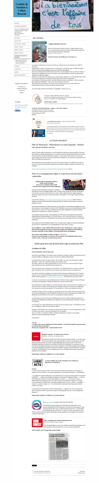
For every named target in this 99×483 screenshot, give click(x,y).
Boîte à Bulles (57, 53)
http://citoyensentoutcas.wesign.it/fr (54, 276)
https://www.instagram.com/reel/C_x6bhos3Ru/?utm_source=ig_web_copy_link (63, 103)
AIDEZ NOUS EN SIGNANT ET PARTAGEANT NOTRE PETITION (49, 169)
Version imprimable (38, 471)
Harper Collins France (54, 123)
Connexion (82, 471)
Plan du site (47, 471)
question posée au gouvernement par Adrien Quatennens (58, 199)
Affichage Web (81, 473)
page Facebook (50, 402)
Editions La (51, 53)
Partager (17, 110)
